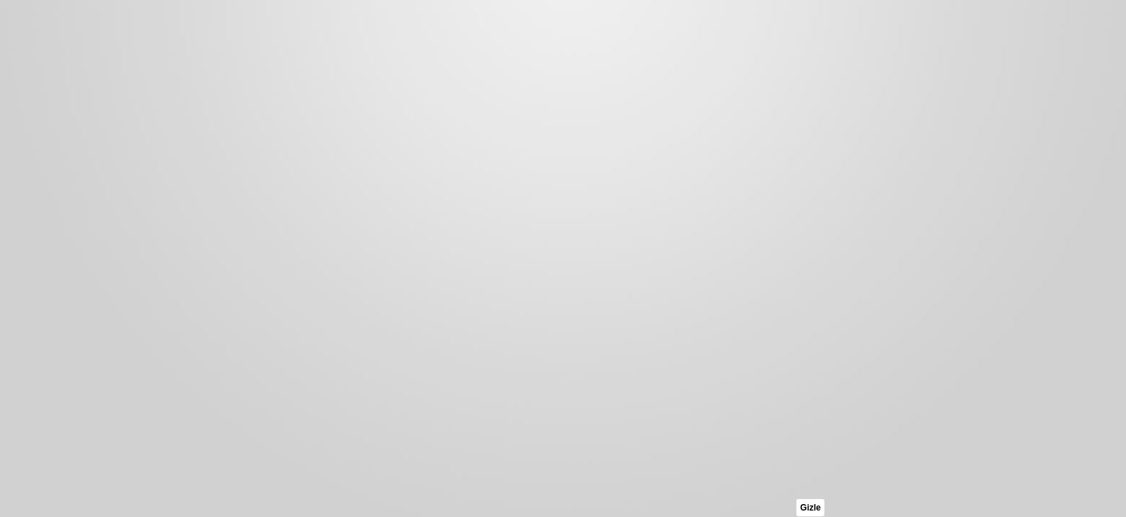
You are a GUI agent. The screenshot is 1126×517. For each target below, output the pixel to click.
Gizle (810, 508)
